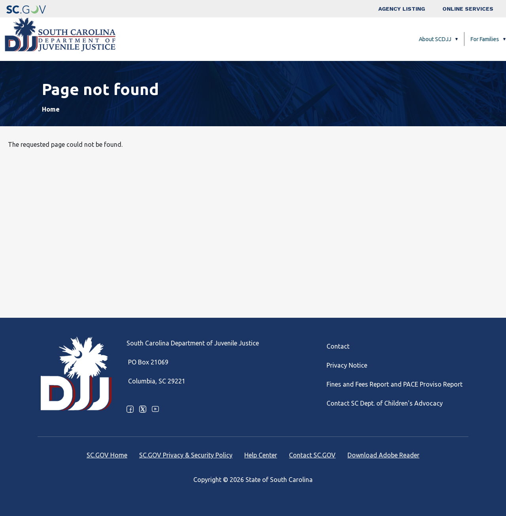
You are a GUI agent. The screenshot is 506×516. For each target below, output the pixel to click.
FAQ (447, 39)
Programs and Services (394, 39)
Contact (338, 346)
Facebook (130, 409)
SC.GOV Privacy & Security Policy (185, 455)
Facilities (336, 39)
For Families (292, 39)
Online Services (467, 9)
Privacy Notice (347, 365)
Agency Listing (401, 9)
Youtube (155, 409)
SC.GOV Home (107, 455)
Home (51, 109)
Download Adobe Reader (383, 455)
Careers (474, 39)
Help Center (260, 455)
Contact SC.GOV (312, 455)
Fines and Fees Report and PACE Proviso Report (395, 384)
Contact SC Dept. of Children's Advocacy (385, 403)
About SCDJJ (243, 39)
